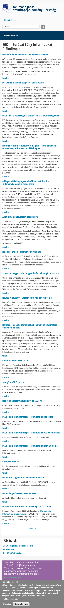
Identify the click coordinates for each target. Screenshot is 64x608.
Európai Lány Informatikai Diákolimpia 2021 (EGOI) (26, 506)
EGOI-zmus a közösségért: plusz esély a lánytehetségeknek (30, 115)
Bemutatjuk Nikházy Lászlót (15, 360)
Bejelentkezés (10, 20)
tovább (5, 78)
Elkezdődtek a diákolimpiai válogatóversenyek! (25, 54)
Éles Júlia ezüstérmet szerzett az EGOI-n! (22, 400)
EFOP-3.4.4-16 (8, 549)
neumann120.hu (14, 577)
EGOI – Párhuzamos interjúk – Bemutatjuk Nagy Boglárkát (30, 445)
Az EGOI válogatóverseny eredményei (20, 216)
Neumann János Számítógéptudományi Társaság (34, 8)
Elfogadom (6, 604)
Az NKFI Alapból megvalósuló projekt (18, 546)
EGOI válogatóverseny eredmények (19, 493)
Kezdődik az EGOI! (10, 461)
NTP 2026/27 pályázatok (12, 553)
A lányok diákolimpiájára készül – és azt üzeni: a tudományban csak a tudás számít (25, 183)
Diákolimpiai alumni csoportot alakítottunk (23, 82)
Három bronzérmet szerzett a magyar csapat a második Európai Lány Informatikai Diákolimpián (29, 147)
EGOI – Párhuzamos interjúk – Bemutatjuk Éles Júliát (27, 416)
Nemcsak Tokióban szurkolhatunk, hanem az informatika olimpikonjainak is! (29, 326)
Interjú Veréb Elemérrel (13, 382)
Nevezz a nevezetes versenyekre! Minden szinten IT (27, 297)
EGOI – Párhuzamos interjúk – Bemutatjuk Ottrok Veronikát (31, 432)
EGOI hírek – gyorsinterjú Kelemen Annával (23, 477)
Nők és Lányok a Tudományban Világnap (21, 251)
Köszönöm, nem (21, 604)
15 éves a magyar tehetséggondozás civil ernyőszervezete (30, 273)
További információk (10, 599)
